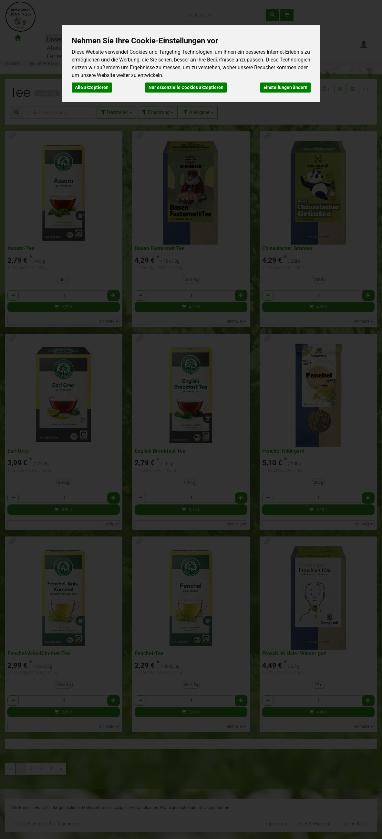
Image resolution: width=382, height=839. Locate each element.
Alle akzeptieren (91, 87)
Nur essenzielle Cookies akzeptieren (186, 87)
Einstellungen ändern (285, 87)
